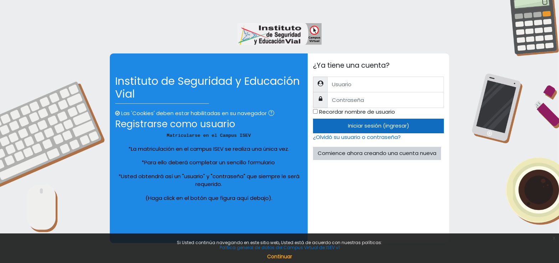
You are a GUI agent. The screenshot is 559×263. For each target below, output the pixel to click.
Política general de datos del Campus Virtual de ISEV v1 (280, 247)
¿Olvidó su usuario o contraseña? (357, 137)
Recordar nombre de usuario (357, 111)
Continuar (279, 256)
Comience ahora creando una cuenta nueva (377, 153)
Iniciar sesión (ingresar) (378, 125)
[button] (272, 113)
